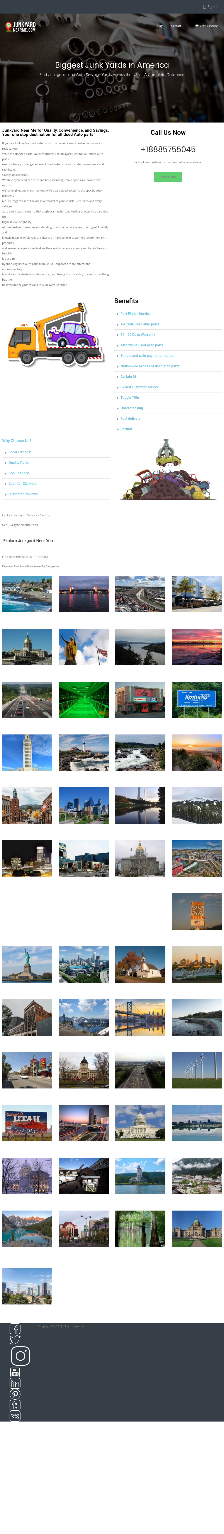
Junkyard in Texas (196, 1094)
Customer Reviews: (23, 494)
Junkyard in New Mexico (197, 936)
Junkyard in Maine (83, 777)
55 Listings (27, 1102)
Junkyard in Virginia (84, 1147)
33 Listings (27, 1208)
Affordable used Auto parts (141, 345)
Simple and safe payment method (146, 356)
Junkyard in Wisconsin (27, 1200)
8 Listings (140, 996)
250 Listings (196, 1102)
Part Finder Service (135, 314)
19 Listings (83, 838)
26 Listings (140, 679)
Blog (160, 25)
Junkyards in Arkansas (140, 1253)
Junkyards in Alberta (27, 1253)
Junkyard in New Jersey (197, 883)
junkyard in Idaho (140, 671)
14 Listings (197, 943)
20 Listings (140, 785)
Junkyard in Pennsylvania (140, 1042)
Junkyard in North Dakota (140, 989)
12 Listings (197, 1155)
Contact (176, 25)
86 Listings (140, 1208)
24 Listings (140, 895)
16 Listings (140, 626)
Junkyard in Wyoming (84, 1200)
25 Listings (27, 679)
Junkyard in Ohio (196, 989)
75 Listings (27, 732)
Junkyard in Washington (140, 1147)
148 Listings (27, 996)
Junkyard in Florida (196, 618)
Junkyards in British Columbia (196, 1256)
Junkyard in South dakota (83, 1094)
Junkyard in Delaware (140, 618)
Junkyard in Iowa (83, 724)
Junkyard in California (27, 618)
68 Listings (27, 1318)
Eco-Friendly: (18, 473)
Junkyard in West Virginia (197, 1147)
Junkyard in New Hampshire (140, 885)
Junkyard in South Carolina (27, 1094)
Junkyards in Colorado (27, 1310)
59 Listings (196, 1265)
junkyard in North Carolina (84, 989)
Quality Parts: (18, 463)
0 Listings (83, 732)
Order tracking (131, 408)
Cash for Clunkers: (22, 484)
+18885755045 (168, 149)
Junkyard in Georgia (27, 671)
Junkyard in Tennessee (140, 1094)
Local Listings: (19, 452)
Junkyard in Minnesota (83, 830)
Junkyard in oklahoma (27, 1042)
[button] (168, 177)
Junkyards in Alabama (140, 1200)
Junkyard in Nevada (83, 883)
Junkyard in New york (27, 989)
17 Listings (84, 891)
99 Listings (196, 679)
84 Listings (140, 1102)
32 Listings (27, 1155)
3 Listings (83, 1208)
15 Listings (27, 785)
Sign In (213, 6)
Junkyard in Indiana (27, 724)
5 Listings (197, 1208)
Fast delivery (130, 418)
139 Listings (84, 996)
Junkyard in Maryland (140, 777)
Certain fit (128, 377)
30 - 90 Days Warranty (137, 335)
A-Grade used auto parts (139, 324)
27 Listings (196, 732)
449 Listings (197, 626)
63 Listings (83, 626)
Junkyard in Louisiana (27, 777)
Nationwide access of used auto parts (149, 366)
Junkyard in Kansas (140, 724)
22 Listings (196, 1049)
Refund (126, 429)
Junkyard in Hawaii (83, 671)
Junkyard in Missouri (140, 830)
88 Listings (27, 838)
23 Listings (83, 1049)
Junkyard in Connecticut (83, 618)
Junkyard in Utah (27, 1147)
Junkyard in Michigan (27, 830)
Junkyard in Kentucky (196, 724)
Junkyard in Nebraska (27, 883)
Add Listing (207, 26)
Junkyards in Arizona (84, 1253)
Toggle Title (129, 398)
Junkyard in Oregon (84, 1042)
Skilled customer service (139, 387)
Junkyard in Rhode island (197, 1042)
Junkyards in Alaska (197, 1200)
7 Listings (196, 838)
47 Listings (27, 1049)
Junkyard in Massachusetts (197, 777)
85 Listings (140, 838)
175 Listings (197, 996)
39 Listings (83, 1261)
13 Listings (84, 679)
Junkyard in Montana (197, 830)
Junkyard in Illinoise (197, 671)
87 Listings (83, 785)
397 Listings (27, 626)
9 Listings (83, 1102)
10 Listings (140, 1155)
